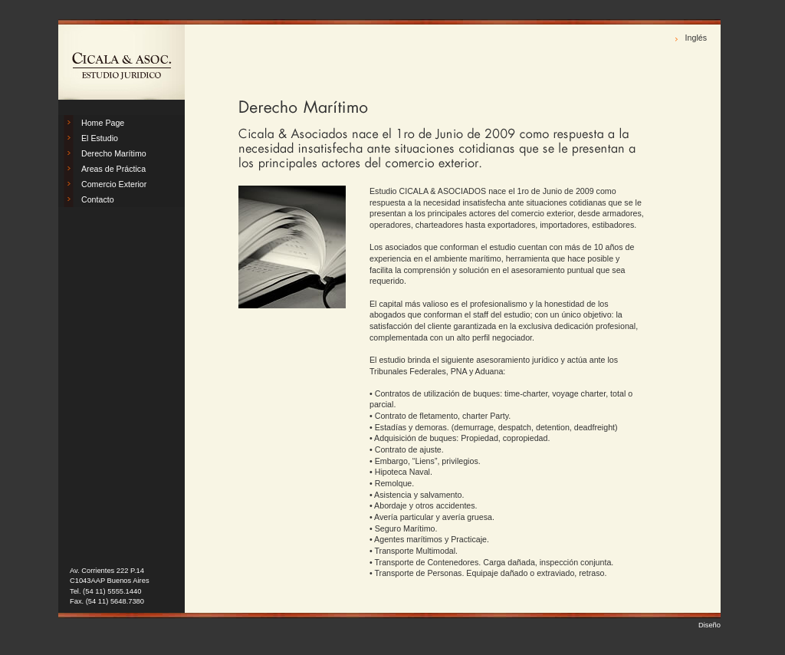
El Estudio (99, 138)
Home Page (102, 122)
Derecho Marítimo (113, 153)
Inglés (696, 37)
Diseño (709, 625)
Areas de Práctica (113, 168)
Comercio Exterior (113, 184)
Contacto (97, 199)
